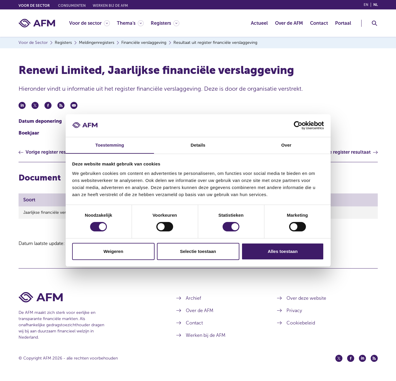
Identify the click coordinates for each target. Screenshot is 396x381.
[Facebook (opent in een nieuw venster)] (350, 358)
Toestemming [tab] (109, 144)
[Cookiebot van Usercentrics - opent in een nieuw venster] (298, 125)
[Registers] (165, 23)
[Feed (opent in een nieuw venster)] (374, 358)
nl (375, 5)
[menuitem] (93, 23)
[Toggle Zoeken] (374, 23)
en (366, 5)
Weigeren (113, 251)
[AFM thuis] (37, 23)
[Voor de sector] (89, 23)
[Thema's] (130, 23)
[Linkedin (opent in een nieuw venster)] (362, 358)
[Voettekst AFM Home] (89, 297)
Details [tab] (198, 144)
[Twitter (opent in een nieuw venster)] (338, 358)
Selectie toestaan (198, 251)
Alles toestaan (283, 251)
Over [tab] (286, 144)
